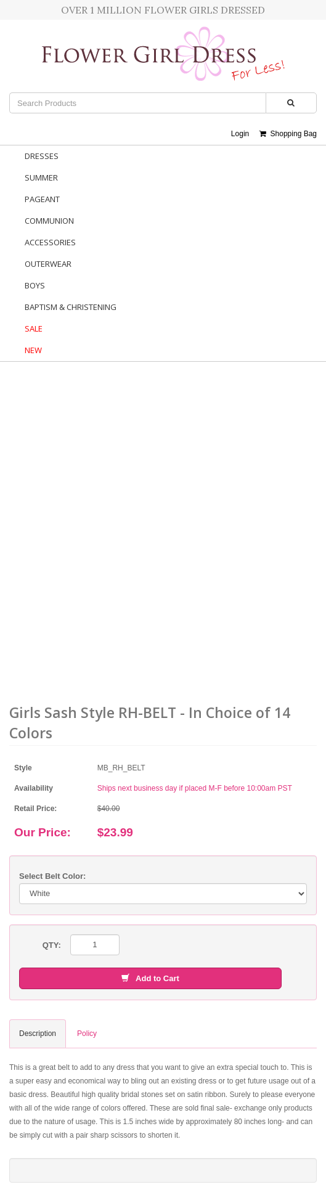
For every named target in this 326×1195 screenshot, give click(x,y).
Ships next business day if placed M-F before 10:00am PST (194, 788)
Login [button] (240, 133)
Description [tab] (37, 1033)
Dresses (42, 155)
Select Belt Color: (52, 876)
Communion (49, 220)
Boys (35, 285)
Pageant (42, 199)
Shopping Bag (288, 133)
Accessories (50, 242)
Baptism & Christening (70, 306)
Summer (41, 177)
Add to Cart (150, 978)
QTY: (52, 945)
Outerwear (48, 263)
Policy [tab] (87, 1033)
